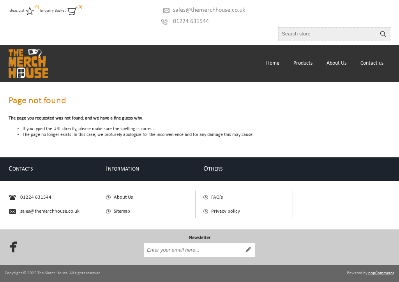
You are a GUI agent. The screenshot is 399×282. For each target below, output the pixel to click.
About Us (123, 197)
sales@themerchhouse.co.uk (209, 10)
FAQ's (217, 197)
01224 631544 (191, 21)
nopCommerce (381, 273)
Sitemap (122, 211)
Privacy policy (225, 211)
